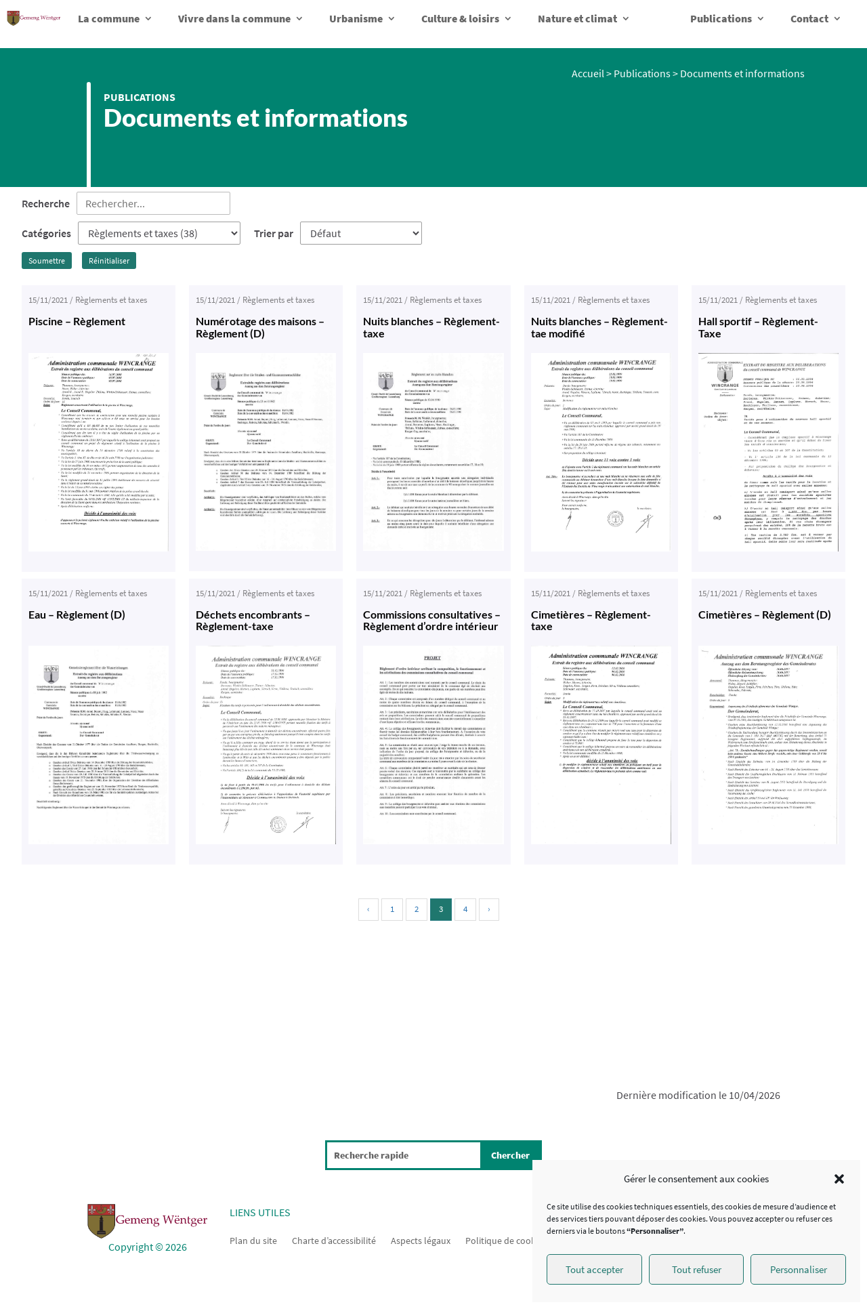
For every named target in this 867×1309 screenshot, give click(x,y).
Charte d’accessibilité (334, 1239)
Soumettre (46, 260)
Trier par (273, 233)
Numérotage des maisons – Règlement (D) (260, 326)
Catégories (46, 233)
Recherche (46, 203)
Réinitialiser (109, 260)
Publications (721, 18)
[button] (839, 1179)
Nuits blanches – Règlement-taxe (431, 326)
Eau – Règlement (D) (76, 614)
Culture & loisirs (460, 18)
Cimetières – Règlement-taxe (591, 620)
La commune (109, 18)
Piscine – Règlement (76, 320)
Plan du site (253, 1239)
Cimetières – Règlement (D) (764, 614)
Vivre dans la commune (234, 18)
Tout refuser (696, 1269)
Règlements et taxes (111, 300)
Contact (809, 18)
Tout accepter (594, 1269)
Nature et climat (577, 18)
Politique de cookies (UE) (515, 1239)
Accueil (588, 73)
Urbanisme (356, 18)
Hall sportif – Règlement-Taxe (758, 326)
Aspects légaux (420, 1239)
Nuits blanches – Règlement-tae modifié (599, 326)
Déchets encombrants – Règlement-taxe (253, 620)
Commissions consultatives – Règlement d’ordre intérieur (432, 620)
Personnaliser (798, 1269)
